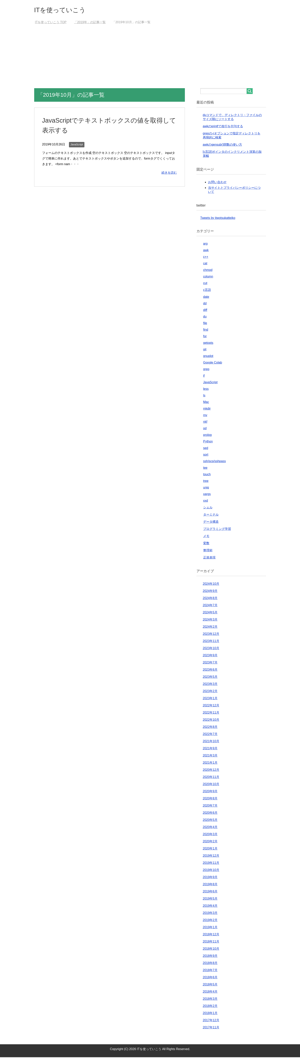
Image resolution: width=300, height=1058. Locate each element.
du (205, 317)
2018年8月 (210, 963)
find (205, 330)
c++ (205, 257)
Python (208, 442)
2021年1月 (210, 763)
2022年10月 (211, 720)
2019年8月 (210, 885)
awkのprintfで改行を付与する (223, 127)
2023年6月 (210, 670)
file (205, 323)
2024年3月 (210, 620)
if (204, 376)
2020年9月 (210, 792)
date (206, 297)
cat (205, 264)
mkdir (207, 409)
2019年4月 (210, 906)
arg (205, 244)
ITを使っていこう (62, 10)
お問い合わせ (217, 182)
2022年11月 (211, 713)
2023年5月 (210, 677)
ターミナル (211, 515)
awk (206, 251)
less (206, 389)
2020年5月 (210, 820)
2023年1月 (210, 699)
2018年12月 (211, 935)
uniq (206, 488)
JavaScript (76, 145)
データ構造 (211, 522)
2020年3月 (210, 835)
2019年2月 (210, 920)
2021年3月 (210, 756)
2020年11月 (211, 777)
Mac (206, 402)
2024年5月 (210, 613)
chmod (207, 270)
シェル (207, 508)
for (205, 337)
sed (205, 448)
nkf (205, 422)
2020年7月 (210, 806)
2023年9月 (210, 656)
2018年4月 (210, 992)
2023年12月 (211, 634)
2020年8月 (210, 799)
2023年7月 (210, 663)
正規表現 (209, 558)
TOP (50, 23)
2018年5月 (210, 985)
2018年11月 (211, 942)
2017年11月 (211, 1028)
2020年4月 (210, 827)
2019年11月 (211, 863)
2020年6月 (210, 813)
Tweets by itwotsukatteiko (217, 218)
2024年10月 (211, 584)
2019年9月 (210, 878)
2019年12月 (211, 856)
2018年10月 (211, 949)
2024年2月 (210, 627)
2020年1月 (210, 849)
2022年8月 (210, 727)
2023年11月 (211, 641)
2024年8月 (210, 598)
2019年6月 (210, 892)
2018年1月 (210, 1013)
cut (205, 283)
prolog (207, 435)
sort (205, 455)
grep (206, 369)
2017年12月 (211, 1021)
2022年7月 (210, 734)
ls (204, 396)
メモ (206, 536)
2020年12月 (211, 770)
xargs (207, 494)
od (205, 429)
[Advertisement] (150, 60)
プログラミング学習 (217, 529)
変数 (206, 544)
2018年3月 (210, 999)
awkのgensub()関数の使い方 (222, 145)
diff (205, 310)
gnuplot (208, 356)
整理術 (207, 551)
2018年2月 (210, 1006)
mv (205, 416)
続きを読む (169, 173)
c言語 (207, 290)
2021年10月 (211, 742)
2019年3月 (210, 913)
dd (205, 304)
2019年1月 (210, 928)
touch (207, 475)
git (205, 350)
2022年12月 (211, 706)
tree (206, 481)
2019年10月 (211, 870)
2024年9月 (210, 591)
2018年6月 (210, 978)
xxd (205, 501)
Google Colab (212, 363)
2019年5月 (210, 899)
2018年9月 (210, 956)
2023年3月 (210, 684)
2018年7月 (210, 971)
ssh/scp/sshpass (214, 462)
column (208, 277)
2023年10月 (211, 649)
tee (205, 468)
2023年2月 (210, 691)
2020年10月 (211, 784)
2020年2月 (210, 842)
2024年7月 (210, 606)
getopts (208, 343)
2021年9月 (210, 749)
